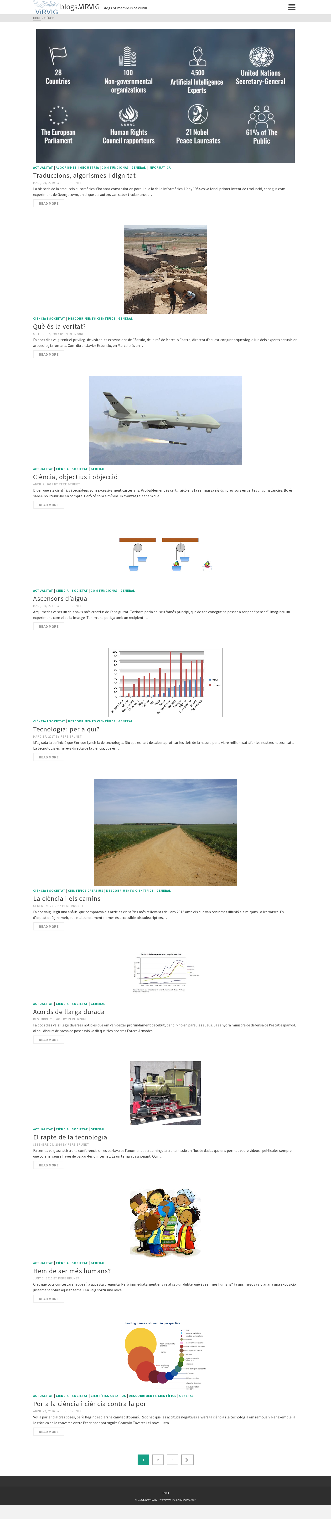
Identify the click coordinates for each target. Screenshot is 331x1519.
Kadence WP (189, 1500)
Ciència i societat (49, 319)
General (138, 168)
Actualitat (43, 168)
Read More (49, 203)
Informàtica (160, 168)
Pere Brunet (71, 183)
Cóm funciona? (115, 168)
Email (165, 1493)
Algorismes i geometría (77, 168)
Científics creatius (85, 891)
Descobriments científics (92, 319)
